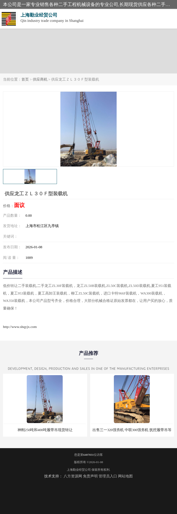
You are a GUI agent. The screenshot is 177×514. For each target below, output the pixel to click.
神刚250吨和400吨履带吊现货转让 (45, 430)
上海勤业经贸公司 (79, 469)
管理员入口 (108, 476)
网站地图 (125, 476)
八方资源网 (73, 476)
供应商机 (40, 79)
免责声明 (90, 476)
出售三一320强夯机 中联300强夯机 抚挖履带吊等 (131, 430)
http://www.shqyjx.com (20, 327)
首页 (25, 79)
